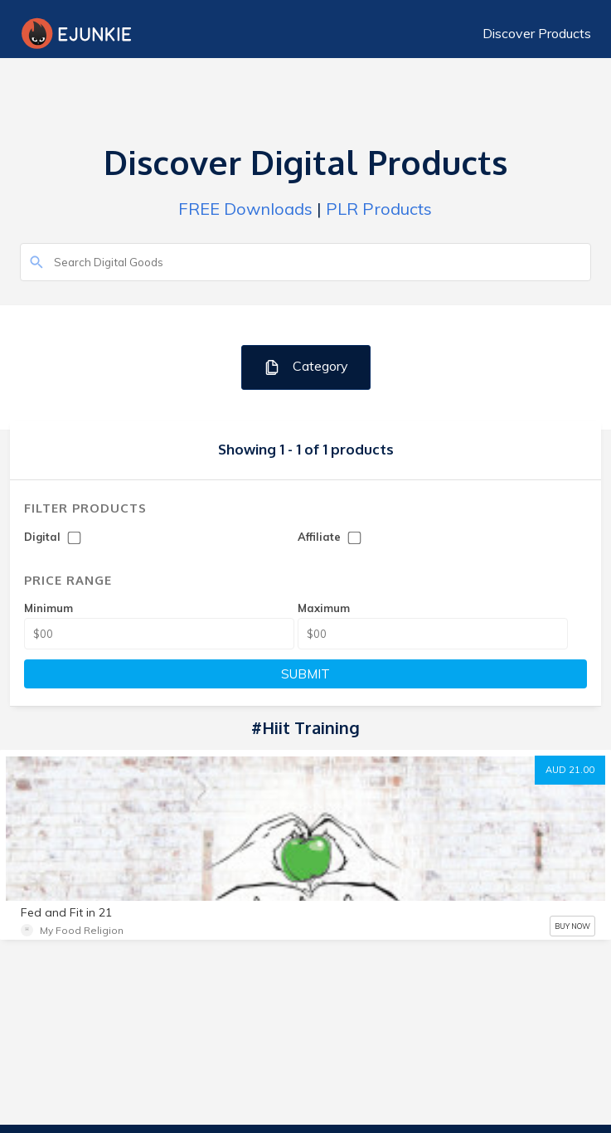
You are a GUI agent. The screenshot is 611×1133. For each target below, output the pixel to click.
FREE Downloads (245, 208)
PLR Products (379, 208)
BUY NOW (572, 926)
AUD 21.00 (570, 770)
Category (305, 367)
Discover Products (536, 33)
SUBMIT (305, 674)
